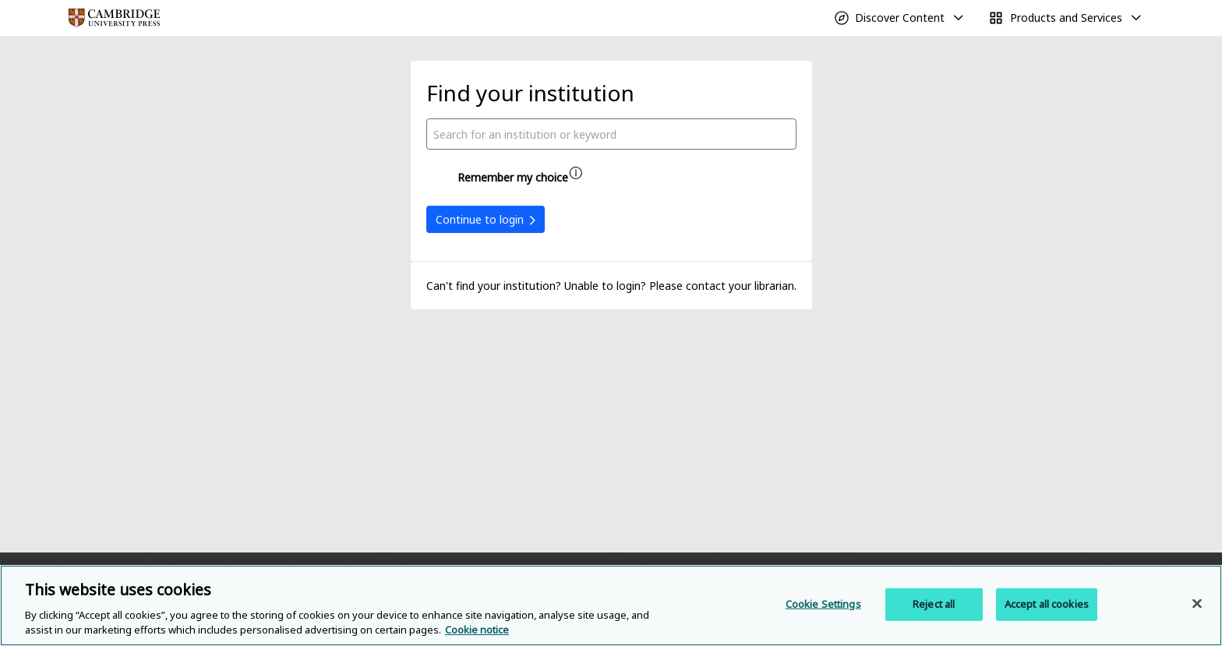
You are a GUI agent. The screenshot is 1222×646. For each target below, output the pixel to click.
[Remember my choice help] (576, 173)
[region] (611, 605)
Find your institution (530, 93)
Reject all (934, 604)
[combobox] (611, 134)
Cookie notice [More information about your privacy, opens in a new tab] (477, 630)
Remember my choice (512, 177)
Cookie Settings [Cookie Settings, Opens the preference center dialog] (823, 604)
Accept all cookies (1047, 604)
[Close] (1197, 604)
